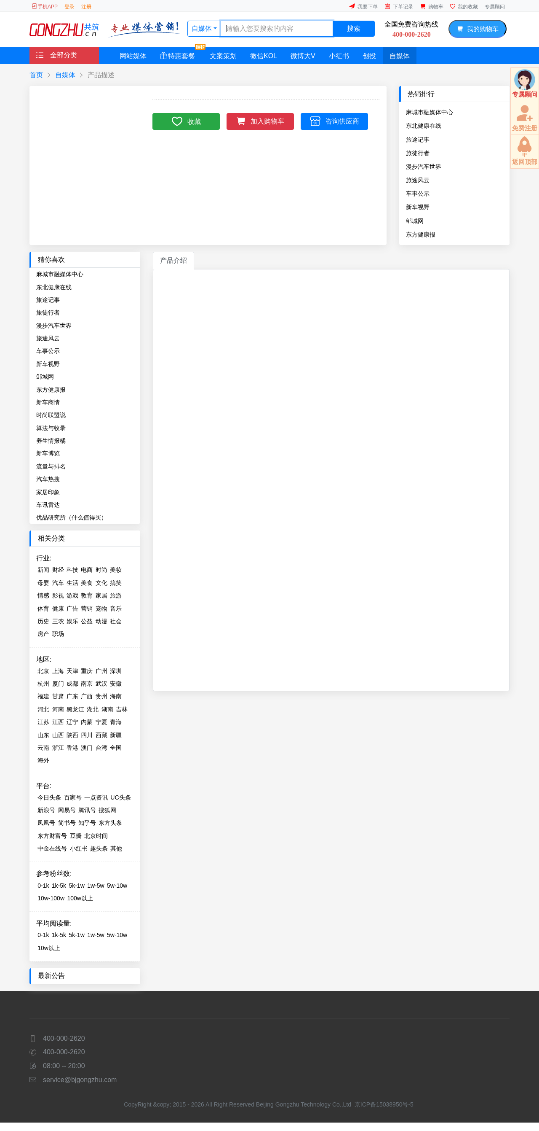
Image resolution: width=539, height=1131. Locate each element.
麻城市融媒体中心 (429, 112)
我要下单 (363, 6)
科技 (72, 569)
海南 (116, 696)
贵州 (101, 696)
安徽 (116, 683)
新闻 (43, 569)
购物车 (431, 6)
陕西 (72, 735)
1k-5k (59, 885)
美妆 (116, 569)
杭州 (43, 683)
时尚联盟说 (51, 415)
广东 (72, 696)
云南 (43, 747)
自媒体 (202, 28)
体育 (43, 608)
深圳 (116, 671)
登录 (69, 7)
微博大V (303, 55)
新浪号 (46, 810)
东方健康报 (420, 234)
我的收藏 (464, 6)
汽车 (58, 582)
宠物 (101, 608)
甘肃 (58, 696)
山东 (43, 735)
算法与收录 (51, 428)
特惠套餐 (181, 53)
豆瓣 (76, 835)
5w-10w (117, 885)
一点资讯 (96, 797)
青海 (116, 722)
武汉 (101, 683)
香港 (72, 747)
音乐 (116, 608)
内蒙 (87, 722)
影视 (58, 595)
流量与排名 (51, 466)
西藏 (101, 735)
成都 (72, 683)
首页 (36, 74)
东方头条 (110, 822)
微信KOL (263, 55)
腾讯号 (87, 810)
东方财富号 (52, 835)
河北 (43, 709)
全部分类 (56, 55)
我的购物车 (477, 28)
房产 (43, 633)
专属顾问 (495, 7)
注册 (86, 7)
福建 (43, 696)
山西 (58, 735)
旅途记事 (418, 139)
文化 (101, 582)
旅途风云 (418, 180)
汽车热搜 (48, 479)
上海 (58, 671)
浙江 (58, 747)
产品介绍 (173, 260)
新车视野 (418, 207)
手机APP (45, 6)
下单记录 (398, 6)
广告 (72, 608)
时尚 (101, 569)
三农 (58, 621)
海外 (43, 760)
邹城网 (415, 221)
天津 (72, 671)
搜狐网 (107, 810)
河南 (58, 709)
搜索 (353, 28)
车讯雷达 (48, 504)
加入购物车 (260, 120)
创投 (369, 55)
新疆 (116, 735)
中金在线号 (52, 848)
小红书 (339, 55)
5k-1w (76, 885)
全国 (116, 747)
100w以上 (80, 898)
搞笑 (116, 582)
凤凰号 (46, 822)
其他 (116, 848)
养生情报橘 (51, 440)
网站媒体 (133, 55)
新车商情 (48, 402)
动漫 (101, 621)
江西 (58, 722)
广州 (101, 671)
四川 (87, 735)
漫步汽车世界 (423, 166)
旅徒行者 (418, 153)
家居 (101, 595)
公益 (87, 621)
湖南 (107, 709)
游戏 (72, 595)
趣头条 (99, 848)
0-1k (43, 885)
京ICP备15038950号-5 (384, 1104)
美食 (87, 582)
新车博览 (48, 453)
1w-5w (95, 885)
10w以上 (48, 948)
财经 (58, 569)
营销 (87, 608)
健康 (58, 608)
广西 (87, 696)
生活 (72, 582)
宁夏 (101, 722)
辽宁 (72, 722)
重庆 (87, 671)
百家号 (73, 797)
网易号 (67, 810)
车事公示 (418, 193)
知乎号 (87, 822)
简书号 (67, 822)
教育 (87, 595)
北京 (43, 671)
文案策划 (223, 55)
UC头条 (120, 797)
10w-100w (50, 898)
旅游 (116, 595)
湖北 (93, 709)
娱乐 (72, 621)
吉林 (122, 709)
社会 (116, 621)
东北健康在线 (423, 125)
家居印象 (48, 492)
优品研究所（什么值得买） (71, 517)
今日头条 (49, 797)
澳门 (87, 747)
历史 (43, 621)
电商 (87, 569)
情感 (43, 595)
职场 (58, 633)
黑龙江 (75, 709)
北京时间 (96, 835)
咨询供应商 (335, 121)
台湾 (101, 747)
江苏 (43, 722)
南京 (87, 683)
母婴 (43, 582)
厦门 (58, 683)
